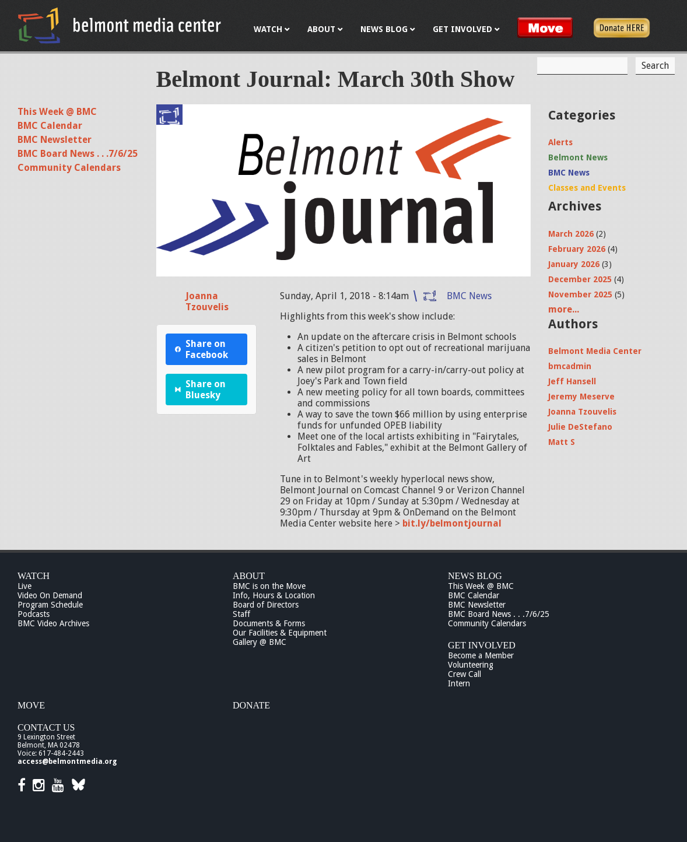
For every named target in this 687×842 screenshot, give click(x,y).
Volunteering (470, 664)
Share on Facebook (201, 349)
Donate (251, 705)
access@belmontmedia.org (67, 761)
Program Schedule (50, 604)
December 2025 (580, 279)
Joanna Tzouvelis (207, 301)
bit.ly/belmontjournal (452, 523)
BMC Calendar (49, 125)
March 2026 (571, 233)
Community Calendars (69, 167)
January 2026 (574, 264)
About (249, 576)
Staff (241, 614)
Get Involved (482, 645)
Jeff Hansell (572, 381)
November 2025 (580, 294)
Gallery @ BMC (259, 642)
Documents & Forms (269, 623)
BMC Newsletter (54, 139)
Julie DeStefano (580, 426)
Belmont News (578, 157)
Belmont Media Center (595, 351)
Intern (459, 683)
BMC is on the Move (269, 586)
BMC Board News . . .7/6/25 (77, 153)
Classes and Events (587, 187)
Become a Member (481, 655)
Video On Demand (49, 595)
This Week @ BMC (57, 111)
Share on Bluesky (200, 389)
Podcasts (33, 614)
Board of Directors (266, 604)
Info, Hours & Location (274, 595)
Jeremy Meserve (581, 396)
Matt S (561, 442)
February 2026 (576, 249)
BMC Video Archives (53, 623)
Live (24, 586)
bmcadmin (569, 366)
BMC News (469, 295)
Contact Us (46, 727)
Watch (33, 576)
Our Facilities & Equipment (280, 632)
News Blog (475, 576)
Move (31, 705)
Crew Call (464, 674)
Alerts (560, 142)
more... (563, 309)
